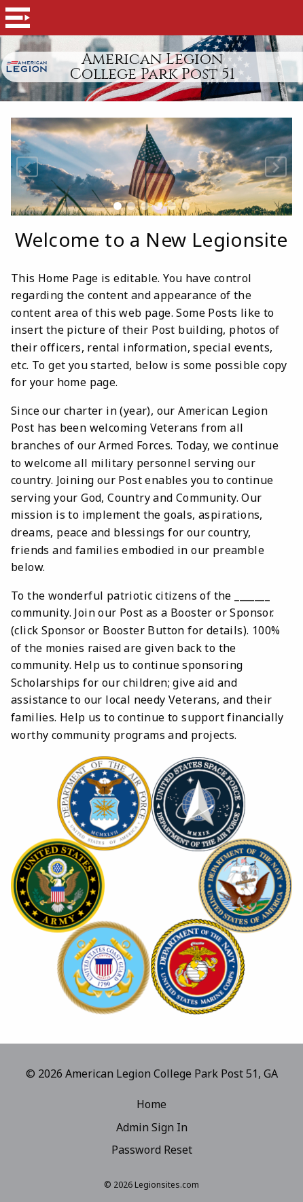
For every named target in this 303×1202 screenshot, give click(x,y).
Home (151, 1104)
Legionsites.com (167, 1184)
